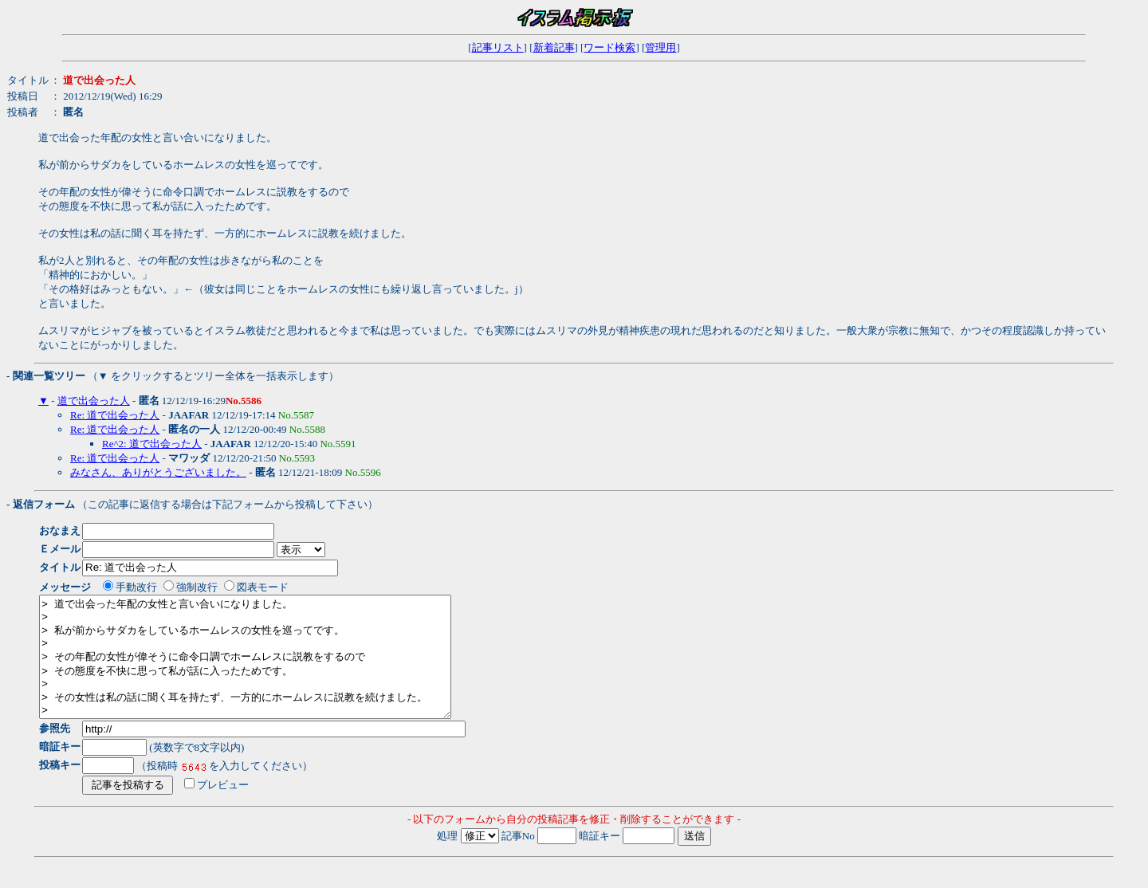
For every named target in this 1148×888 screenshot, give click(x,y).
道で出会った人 (93, 401)
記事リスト (498, 47)
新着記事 (554, 47)
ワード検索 (609, 47)
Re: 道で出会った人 (114, 415)
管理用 (660, 47)
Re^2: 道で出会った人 (152, 444)
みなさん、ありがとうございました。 (158, 472)
